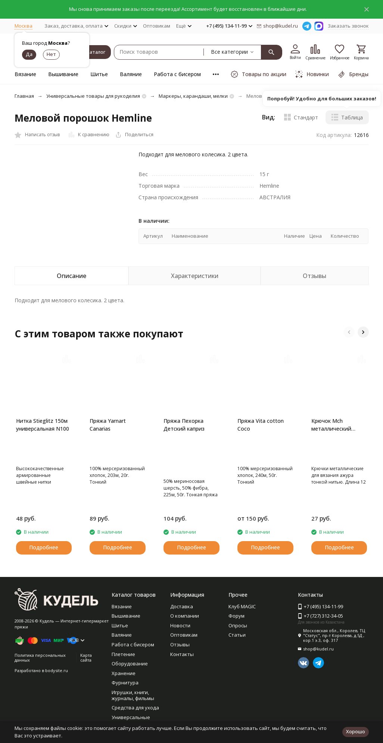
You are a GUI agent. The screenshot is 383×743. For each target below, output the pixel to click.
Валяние (131, 74)
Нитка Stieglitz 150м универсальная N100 (42, 424)
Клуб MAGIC (242, 606)
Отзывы (180, 644)
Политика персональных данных (40, 670)
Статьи (237, 634)
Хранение (124, 673)
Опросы (237, 625)
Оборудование (130, 663)
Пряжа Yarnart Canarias (108, 424)
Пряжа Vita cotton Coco (260, 424)
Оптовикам (156, 25)
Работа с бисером (177, 74)
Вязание (25, 74)
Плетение (123, 654)
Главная (24, 96)
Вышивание (63, 74)
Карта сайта (86, 670)
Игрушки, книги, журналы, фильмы (133, 695)
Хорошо (355, 731)
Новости (180, 625)
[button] (349, 332)
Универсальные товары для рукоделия (93, 96)
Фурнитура (125, 682)
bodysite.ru (56, 683)
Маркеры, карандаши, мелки (193, 96)
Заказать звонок (348, 25)
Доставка (181, 606)
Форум (236, 615)
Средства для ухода (135, 707)
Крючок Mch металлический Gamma (331, 425)
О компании (184, 615)
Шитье (99, 74)
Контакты (182, 654)
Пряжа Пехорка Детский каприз (184, 424)
